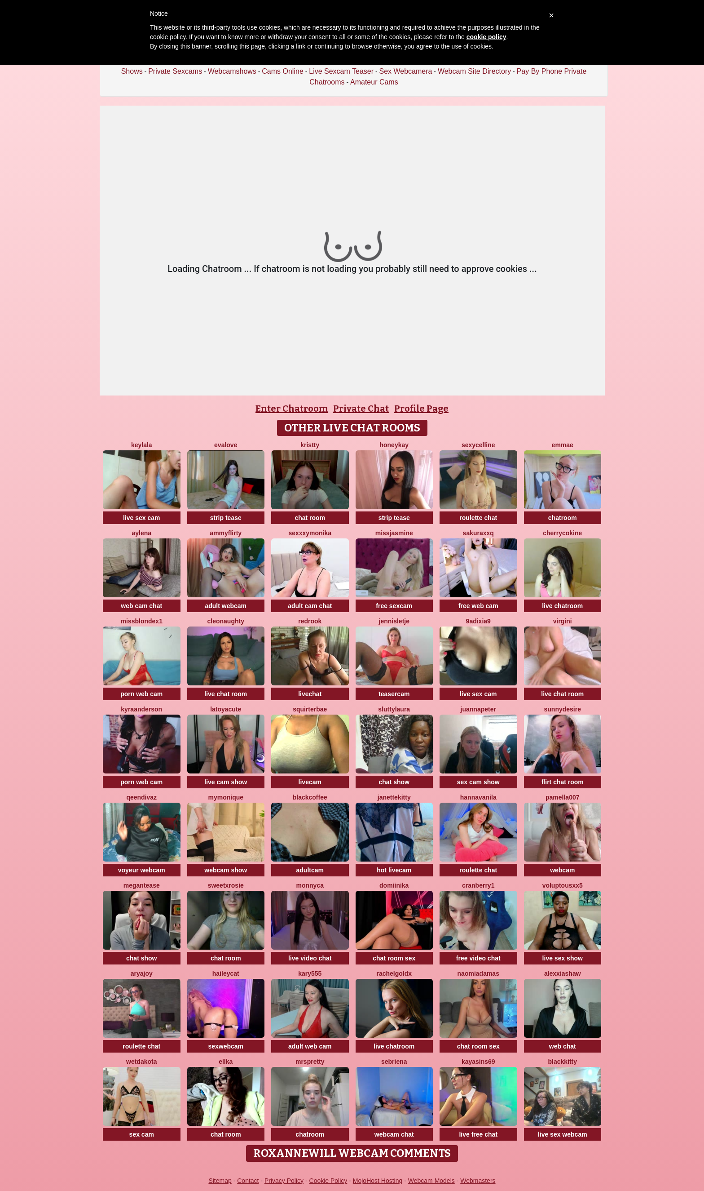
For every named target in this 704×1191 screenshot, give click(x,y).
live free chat (478, 1134)
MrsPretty (310, 1061)
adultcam (310, 870)
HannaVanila (478, 797)
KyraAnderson (141, 709)
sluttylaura (394, 709)
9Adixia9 (478, 621)
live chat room (225, 694)
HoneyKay (394, 445)
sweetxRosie (226, 885)
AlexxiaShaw (562, 973)
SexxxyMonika (309, 533)
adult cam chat (310, 605)
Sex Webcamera (405, 71)
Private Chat (361, 408)
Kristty (309, 445)
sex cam (141, 1134)
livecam (310, 782)
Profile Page (421, 408)
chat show (394, 782)
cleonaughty (225, 621)
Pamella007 (563, 797)
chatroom (562, 517)
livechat (309, 694)
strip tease (226, 517)
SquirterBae (310, 709)
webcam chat (394, 1134)
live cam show (225, 782)
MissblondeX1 (142, 621)
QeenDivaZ (141, 797)
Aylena (141, 533)
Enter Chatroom (291, 408)
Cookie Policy (328, 1180)
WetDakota (141, 1061)
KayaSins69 (478, 1061)
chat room (310, 517)
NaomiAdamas (478, 973)
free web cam (478, 605)
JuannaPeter (478, 709)
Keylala (141, 445)
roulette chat (478, 517)
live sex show (562, 958)
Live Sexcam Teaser (341, 71)
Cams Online (282, 71)
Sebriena (394, 1061)
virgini (562, 621)
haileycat (225, 973)
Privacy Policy (284, 1180)
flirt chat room (562, 782)
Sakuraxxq (478, 533)
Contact (248, 1180)
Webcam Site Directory (474, 71)
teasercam (393, 694)
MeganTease (141, 885)
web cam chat (141, 605)
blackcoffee (310, 797)
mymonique (225, 797)
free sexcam (394, 605)
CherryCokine (562, 533)
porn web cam (141, 694)
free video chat (478, 958)
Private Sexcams (175, 71)
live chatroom (562, 605)
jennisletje (394, 621)
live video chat (309, 958)
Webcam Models (431, 1180)
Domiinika (394, 885)
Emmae (562, 445)
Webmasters (477, 1180)
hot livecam (394, 870)
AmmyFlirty (226, 533)
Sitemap (219, 1180)
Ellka (226, 1061)
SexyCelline (478, 445)
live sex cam (141, 517)
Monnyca (310, 885)
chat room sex (394, 958)
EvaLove (225, 445)
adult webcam (225, 605)
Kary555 (309, 973)
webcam (562, 870)
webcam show (225, 870)
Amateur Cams (374, 82)
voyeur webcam (141, 870)
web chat (562, 1046)
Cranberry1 (478, 885)
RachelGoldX (394, 973)
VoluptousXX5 (562, 885)
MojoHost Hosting (378, 1180)
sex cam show (478, 782)
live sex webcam (562, 1134)
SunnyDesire (562, 709)
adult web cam (309, 1046)
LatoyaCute (225, 709)
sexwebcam (225, 1046)
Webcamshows (232, 71)
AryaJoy (142, 973)
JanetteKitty (394, 797)
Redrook (309, 621)
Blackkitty (562, 1061)
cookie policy (486, 36)
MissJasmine (394, 533)
